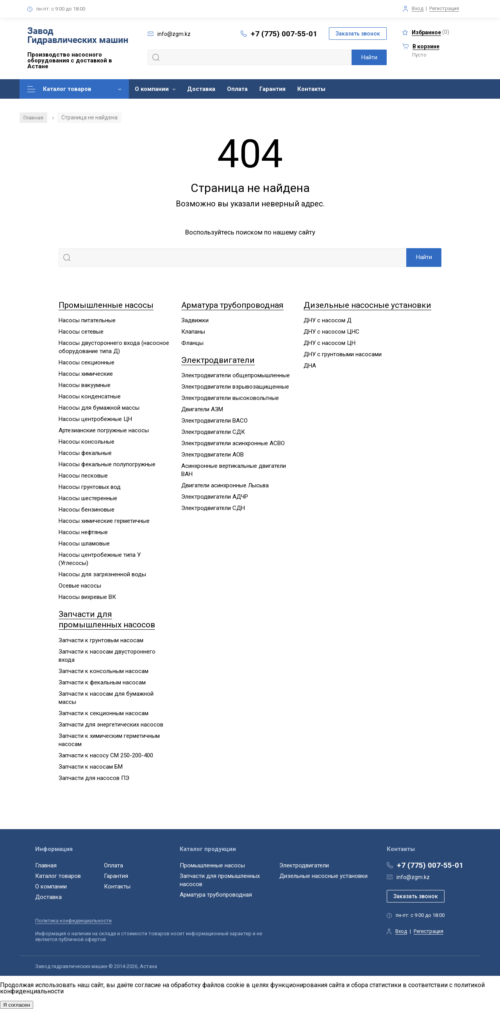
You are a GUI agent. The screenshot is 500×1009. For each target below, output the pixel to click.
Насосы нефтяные (83, 532)
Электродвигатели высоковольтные (230, 398)
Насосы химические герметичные (104, 520)
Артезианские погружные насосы (104, 430)
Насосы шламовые (84, 543)
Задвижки (195, 320)
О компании (152, 88)
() (425, 32)
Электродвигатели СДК (213, 432)
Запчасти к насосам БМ (91, 766)
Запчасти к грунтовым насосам (101, 640)
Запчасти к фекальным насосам (102, 682)
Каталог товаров (67, 88)
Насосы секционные (86, 362)
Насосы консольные (86, 441)
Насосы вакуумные (85, 385)
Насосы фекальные (85, 453)
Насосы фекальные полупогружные (107, 464)
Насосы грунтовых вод (90, 486)
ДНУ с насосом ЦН (329, 342)
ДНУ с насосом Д (328, 320)
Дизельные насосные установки (367, 305)
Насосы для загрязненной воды (102, 574)
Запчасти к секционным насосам (103, 713)
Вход (417, 8)
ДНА (310, 365)
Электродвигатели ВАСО (214, 421)
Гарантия (272, 88)
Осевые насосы (80, 585)
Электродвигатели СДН (213, 508)
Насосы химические (86, 373)
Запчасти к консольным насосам (103, 671)
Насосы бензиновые (86, 509)
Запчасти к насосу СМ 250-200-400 (106, 755)
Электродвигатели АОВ (212, 454)
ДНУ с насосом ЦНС (331, 331)
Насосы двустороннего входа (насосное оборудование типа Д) (114, 347)
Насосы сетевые (81, 331)
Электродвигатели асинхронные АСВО (233, 443)
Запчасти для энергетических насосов (111, 724)
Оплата (237, 88)
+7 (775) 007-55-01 (284, 33)
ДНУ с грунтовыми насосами (343, 354)
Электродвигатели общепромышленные (235, 375)
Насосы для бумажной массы (99, 407)
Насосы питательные (87, 320)
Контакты (311, 88)
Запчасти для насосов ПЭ (94, 778)
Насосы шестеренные (88, 498)
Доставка (201, 88)
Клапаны (193, 331)
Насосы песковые (83, 475)
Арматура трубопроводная (232, 305)
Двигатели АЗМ (202, 409)
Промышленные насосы (106, 305)
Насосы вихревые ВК (87, 596)
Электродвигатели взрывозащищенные (235, 387)
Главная (33, 117)
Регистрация (444, 8)
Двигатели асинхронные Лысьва (225, 485)
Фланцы (192, 342)
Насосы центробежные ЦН (95, 419)
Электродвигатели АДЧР (214, 497)
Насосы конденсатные (90, 396)
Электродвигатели (218, 360)
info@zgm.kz (413, 877)
